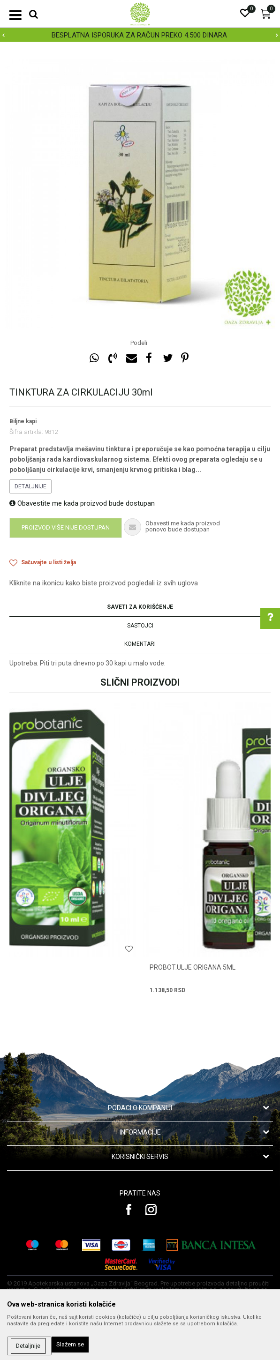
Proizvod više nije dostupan (66, 527)
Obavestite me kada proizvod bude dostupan (82, 503)
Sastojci (140, 625)
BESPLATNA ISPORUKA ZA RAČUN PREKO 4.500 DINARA (139, 35)
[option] (140, 35)
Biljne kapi (23, 421)
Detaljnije (30, 486)
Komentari (140, 644)
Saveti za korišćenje (140, 607)
